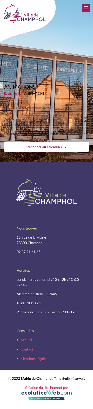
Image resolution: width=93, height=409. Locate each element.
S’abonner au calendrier (44, 147)
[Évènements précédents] (12, 133)
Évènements (12, 93)
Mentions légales (34, 358)
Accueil (26, 339)
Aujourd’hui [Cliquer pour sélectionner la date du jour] (46, 133)
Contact (27, 349)
